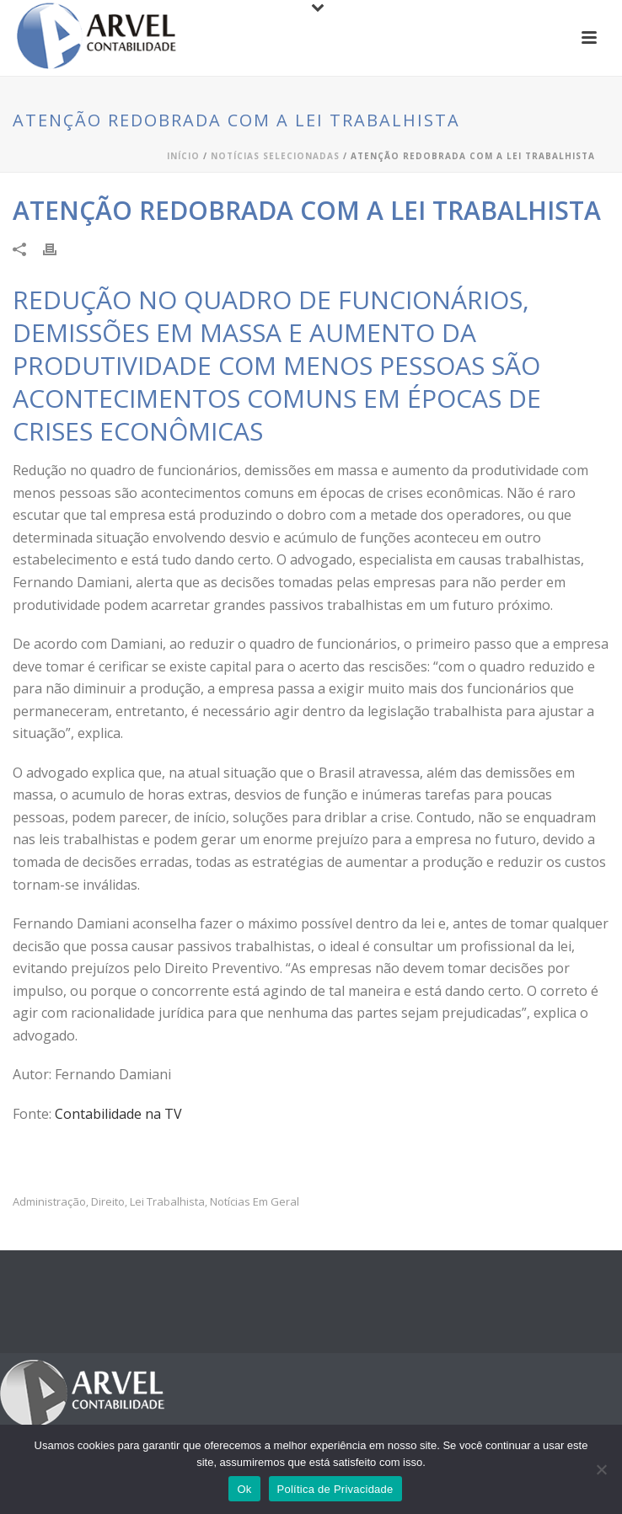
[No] (601, 1469)
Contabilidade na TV (116, 1114)
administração (49, 1201)
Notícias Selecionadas (275, 156)
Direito (108, 1201)
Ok (244, 1489)
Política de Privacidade (335, 1489)
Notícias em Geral (254, 1201)
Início (183, 156)
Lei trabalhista (167, 1201)
